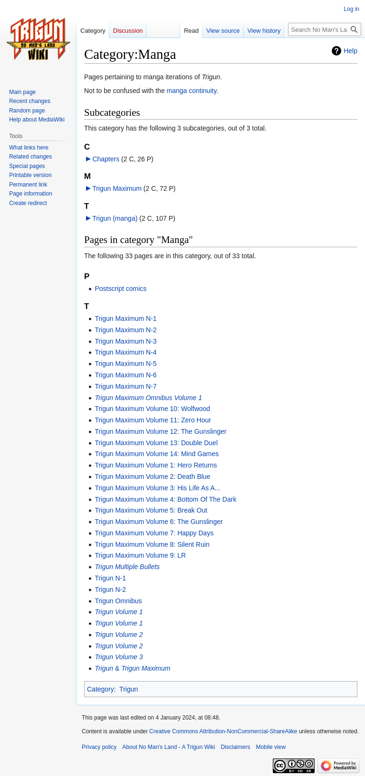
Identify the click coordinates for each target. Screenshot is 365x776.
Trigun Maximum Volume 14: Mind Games (157, 454)
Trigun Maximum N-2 (125, 330)
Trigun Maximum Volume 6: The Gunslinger (158, 521)
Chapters (105, 159)
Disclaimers (235, 747)
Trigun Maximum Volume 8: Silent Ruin (152, 544)
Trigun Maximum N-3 (125, 341)
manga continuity (192, 90)
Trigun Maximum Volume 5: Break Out (151, 510)
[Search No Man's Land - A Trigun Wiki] (324, 29)
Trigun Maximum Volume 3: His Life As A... (157, 488)
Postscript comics (120, 288)
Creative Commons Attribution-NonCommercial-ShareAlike (223, 731)
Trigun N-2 (110, 589)
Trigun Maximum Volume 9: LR (140, 555)
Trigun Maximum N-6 (125, 375)
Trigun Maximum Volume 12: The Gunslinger (160, 431)
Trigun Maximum (117, 188)
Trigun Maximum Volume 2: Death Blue (152, 476)
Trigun (128, 689)
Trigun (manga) (114, 218)
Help (350, 51)
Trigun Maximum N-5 (125, 363)
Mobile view (271, 747)
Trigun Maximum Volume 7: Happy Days (154, 533)
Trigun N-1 (110, 578)
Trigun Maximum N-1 (125, 318)
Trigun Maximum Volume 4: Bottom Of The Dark (165, 499)
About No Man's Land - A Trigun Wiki (168, 747)
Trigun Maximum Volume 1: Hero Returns (156, 465)
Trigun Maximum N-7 (125, 386)
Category (100, 689)
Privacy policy (99, 747)
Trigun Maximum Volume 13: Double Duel (156, 443)
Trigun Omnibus (118, 601)
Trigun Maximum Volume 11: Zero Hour (153, 420)
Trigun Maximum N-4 (125, 352)
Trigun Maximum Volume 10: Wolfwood (152, 408)
